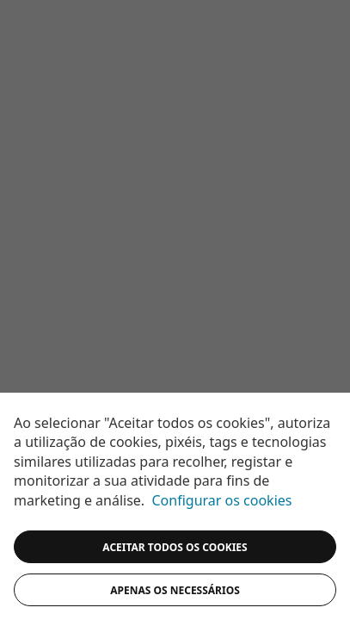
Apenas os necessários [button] (175, 590)
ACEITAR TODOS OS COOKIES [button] (174, 547)
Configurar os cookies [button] (222, 500)
